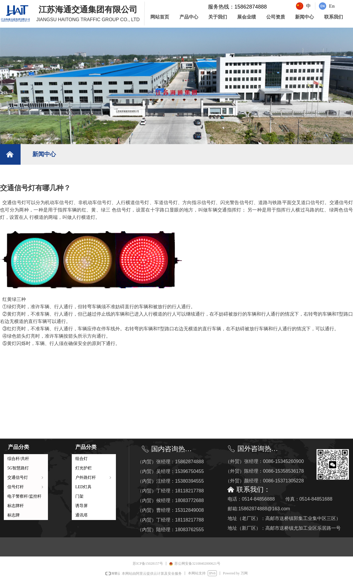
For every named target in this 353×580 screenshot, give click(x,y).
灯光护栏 (83, 468)
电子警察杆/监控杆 (24, 496)
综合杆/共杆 (18, 458)
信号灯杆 (25, 487)
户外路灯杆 (93, 477)
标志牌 (13, 515)
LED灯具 (83, 487)
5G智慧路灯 (18, 468)
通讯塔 (81, 515)
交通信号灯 (25, 477)
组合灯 (81, 458)
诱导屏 (81, 506)
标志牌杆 (15, 506)
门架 (79, 496)
